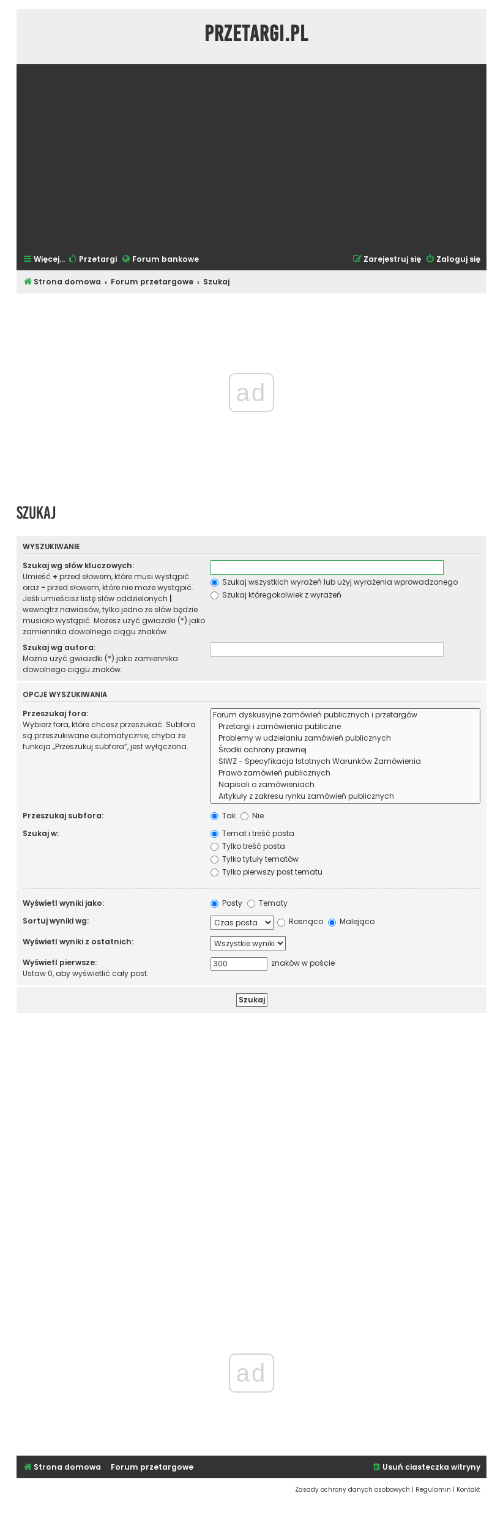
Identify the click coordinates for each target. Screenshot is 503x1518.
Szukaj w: (41, 833)
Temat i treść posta (252, 833)
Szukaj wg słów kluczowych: (78, 565)
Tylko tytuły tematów (255, 859)
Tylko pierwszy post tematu (266, 872)
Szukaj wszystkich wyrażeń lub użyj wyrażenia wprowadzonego (334, 582)
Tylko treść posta (248, 846)
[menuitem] (92, 259)
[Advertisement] (251, 157)
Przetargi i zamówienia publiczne (345, 727)
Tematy (267, 903)
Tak (223, 815)
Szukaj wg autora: (59, 647)
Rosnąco (300, 921)
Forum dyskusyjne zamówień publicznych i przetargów (345, 715)
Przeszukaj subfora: (63, 815)
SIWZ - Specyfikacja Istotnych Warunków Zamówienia (345, 762)
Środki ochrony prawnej (345, 750)
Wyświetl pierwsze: (60, 962)
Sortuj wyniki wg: (56, 921)
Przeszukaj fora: (55, 713)
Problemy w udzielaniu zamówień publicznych (345, 738)
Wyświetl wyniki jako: (63, 903)
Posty (226, 903)
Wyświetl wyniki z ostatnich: (78, 941)
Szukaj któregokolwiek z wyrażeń (276, 595)
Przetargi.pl (256, 33)
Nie (252, 815)
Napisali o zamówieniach (345, 785)
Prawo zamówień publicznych (345, 773)
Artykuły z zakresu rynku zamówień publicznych (345, 796)
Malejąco (351, 921)
